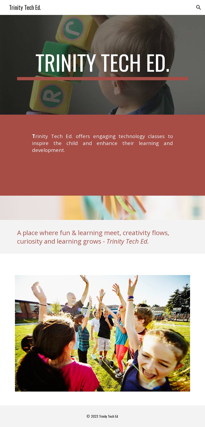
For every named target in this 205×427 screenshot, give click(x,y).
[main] (102, 64)
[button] (198, 7)
